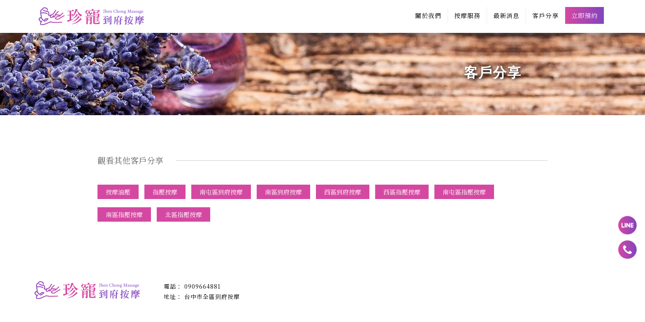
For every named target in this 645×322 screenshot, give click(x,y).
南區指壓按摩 (124, 214)
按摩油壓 (118, 192)
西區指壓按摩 (401, 192)
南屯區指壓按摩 (464, 192)
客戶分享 (545, 15)
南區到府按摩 (283, 192)
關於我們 (428, 15)
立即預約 (584, 15)
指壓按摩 (165, 192)
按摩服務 (467, 15)
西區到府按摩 (342, 192)
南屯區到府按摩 (221, 192)
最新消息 (506, 15)
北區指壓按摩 (183, 214)
